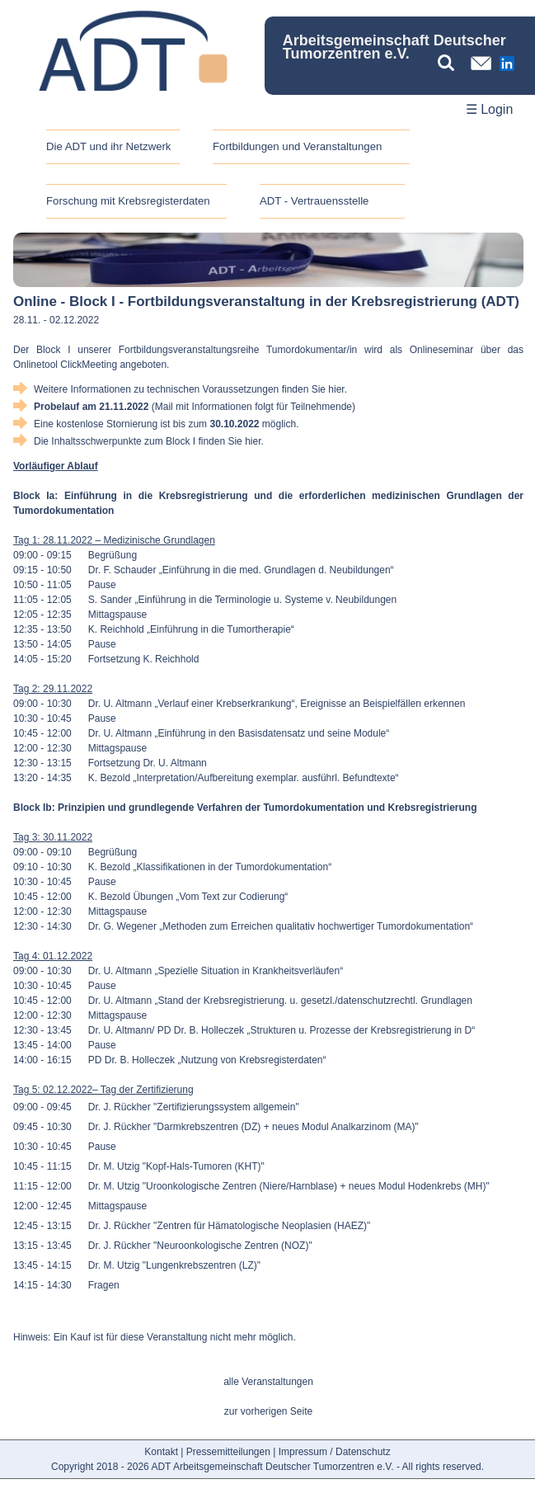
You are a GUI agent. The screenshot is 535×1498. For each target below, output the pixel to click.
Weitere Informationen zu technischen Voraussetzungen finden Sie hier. (190, 389)
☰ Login (490, 109)
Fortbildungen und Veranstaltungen (297, 146)
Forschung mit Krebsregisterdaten (128, 201)
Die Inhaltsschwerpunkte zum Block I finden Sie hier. (149, 441)
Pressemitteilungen (228, 1452)
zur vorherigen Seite (268, 1411)
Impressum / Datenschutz (335, 1452)
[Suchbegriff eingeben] (450, 62)
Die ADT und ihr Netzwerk (108, 146)
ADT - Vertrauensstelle (314, 201)
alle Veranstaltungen (268, 1381)
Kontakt (161, 1452)
